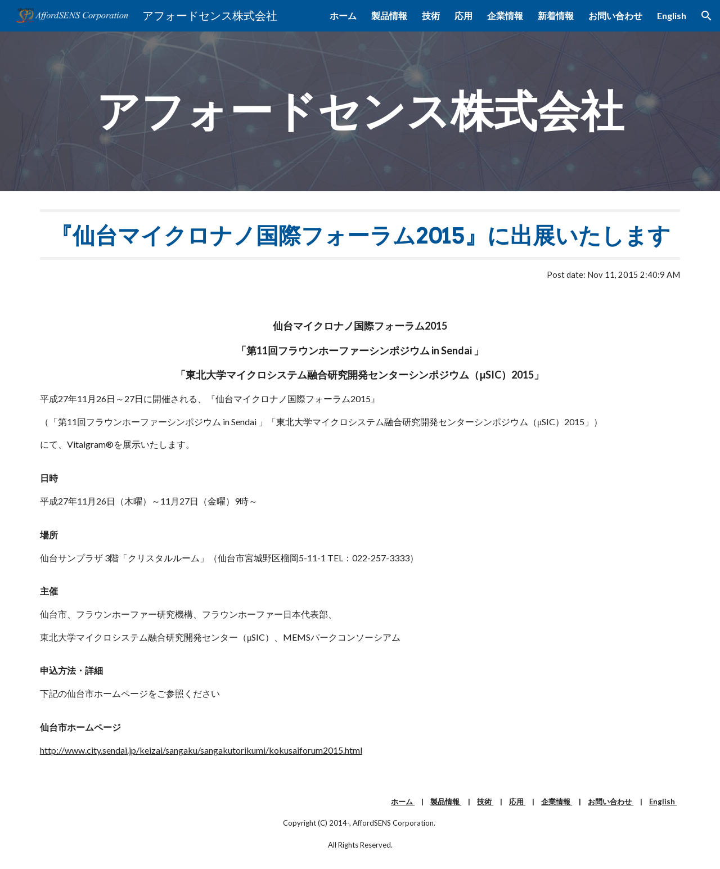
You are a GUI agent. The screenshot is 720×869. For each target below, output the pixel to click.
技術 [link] (431, 15)
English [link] (671, 15)
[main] (360, 111)
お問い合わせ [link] (615, 15)
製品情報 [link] (389, 15)
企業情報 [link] (505, 15)
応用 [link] (463, 15)
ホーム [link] (343, 15)
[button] (706, 15)
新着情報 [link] (556, 15)
